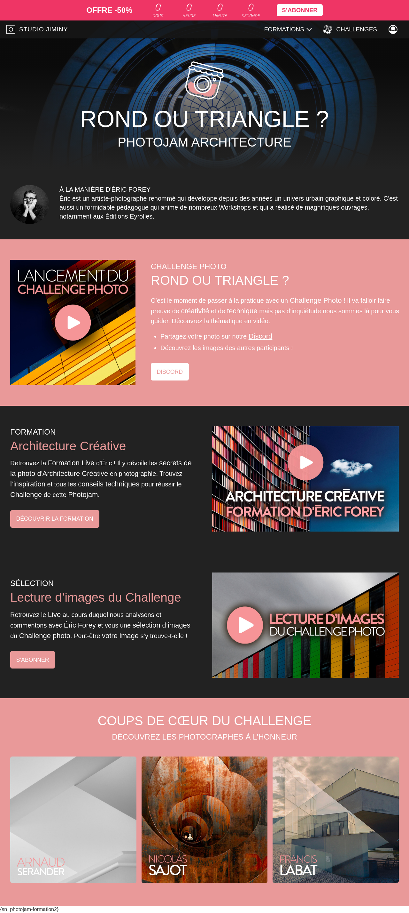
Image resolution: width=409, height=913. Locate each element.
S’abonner (33, 659)
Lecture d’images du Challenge (98, 597)
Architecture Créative (69, 445)
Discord (261, 336)
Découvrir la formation (55, 519)
